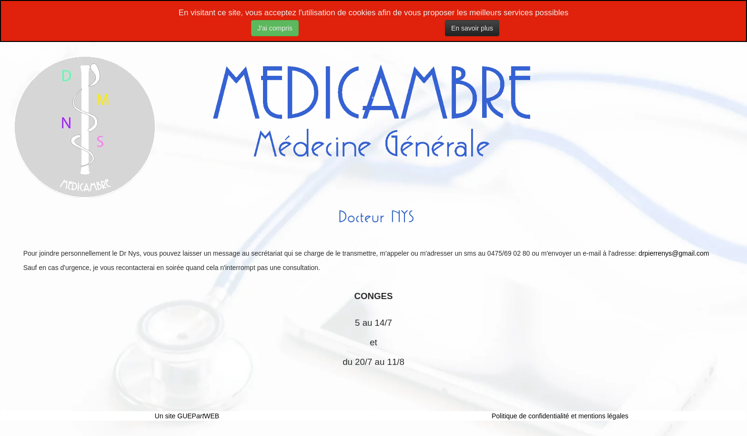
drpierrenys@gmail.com (673, 253)
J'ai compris (274, 28)
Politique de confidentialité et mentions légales (560, 416)
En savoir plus (472, 28)
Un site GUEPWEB (187, 416)
